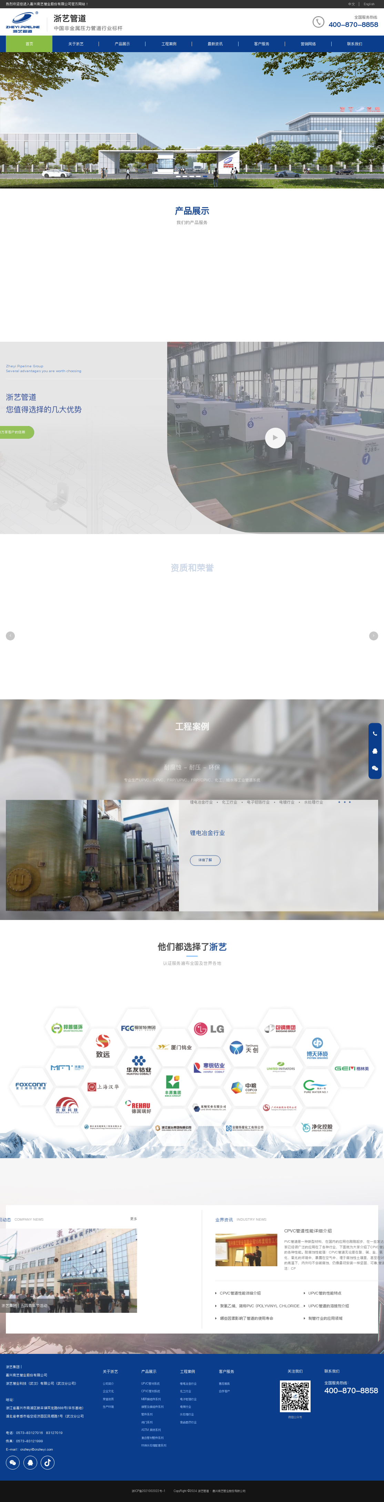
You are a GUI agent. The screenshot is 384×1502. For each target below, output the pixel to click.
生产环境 (108, 1406)
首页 (29, 43)
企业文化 (108, 1391)
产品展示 (122, 43)
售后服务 (224, 1383)
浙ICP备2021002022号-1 (149, 1491)
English (369, 4)
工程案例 (168, 43)
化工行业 (185, 1391)
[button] (10, 635)
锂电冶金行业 (188, 1383)
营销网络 (308, 43)
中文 (351, 4)
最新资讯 (215, 43)
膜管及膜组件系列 (152, 1406)
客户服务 (261, 43)
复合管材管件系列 (152, 1438)
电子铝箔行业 (188, 1399)
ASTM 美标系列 (151, 1430)
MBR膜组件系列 (151, 1399)
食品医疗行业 (188, 1422)
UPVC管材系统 (150, 1383)
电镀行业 (185, 1406)
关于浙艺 (75, 43)
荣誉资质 (108, 1399)
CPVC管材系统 (150, 1391)
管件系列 (146, 1414)
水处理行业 (187, 1414)
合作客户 (224, 1391)
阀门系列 (146, 1422)
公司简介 (108, 1383)
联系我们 (354, 43)
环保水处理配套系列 (153, 1445)
